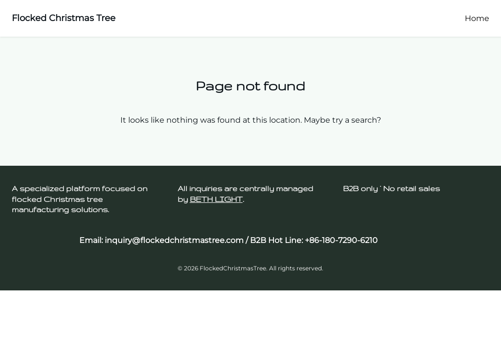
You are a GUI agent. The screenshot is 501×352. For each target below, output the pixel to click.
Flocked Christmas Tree (63, 18)
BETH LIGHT (216, 199)
